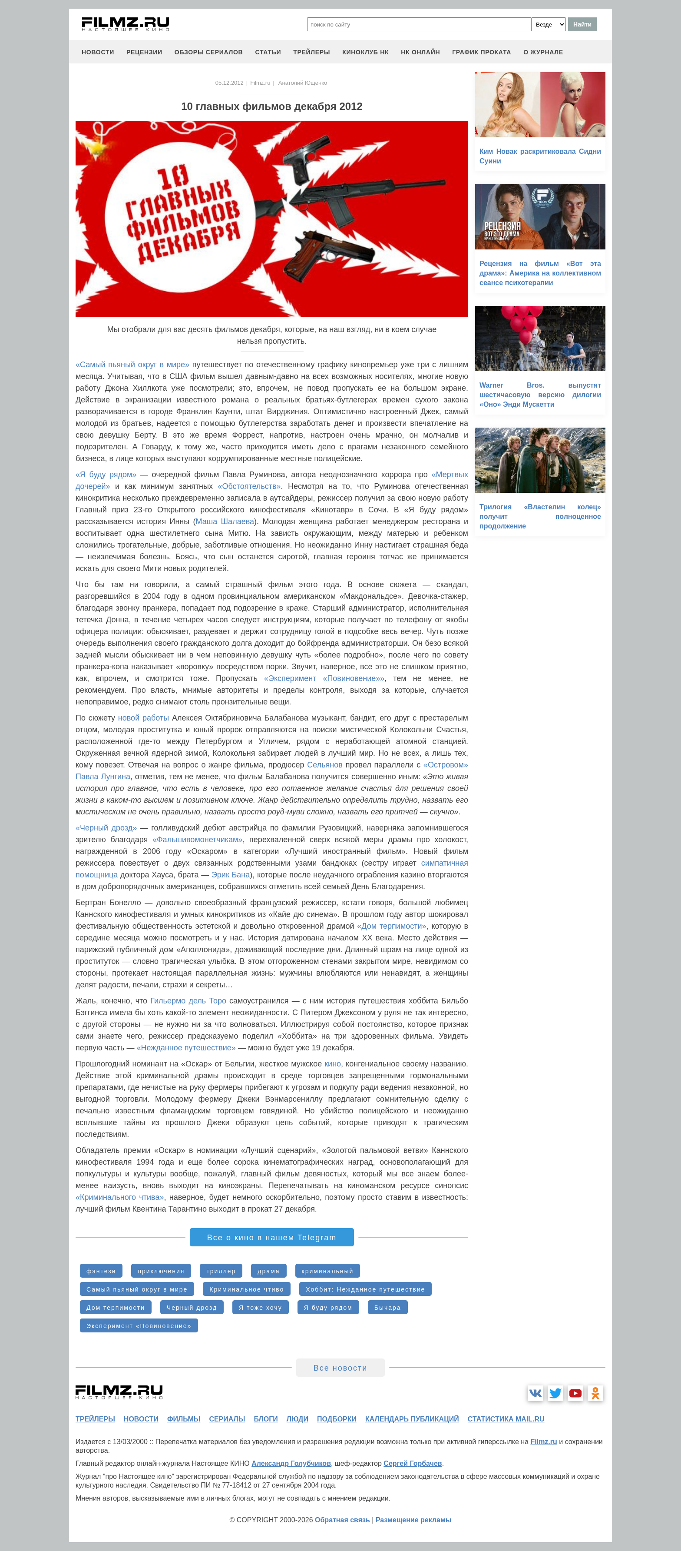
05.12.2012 (229, 83)
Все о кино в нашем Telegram (272, 1237)
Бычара (387, 1307)
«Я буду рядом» (106, 474)
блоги (266, 1419)
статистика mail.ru (506, 1419)
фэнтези (101, 1271)
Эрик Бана (231, 874)
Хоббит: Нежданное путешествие (365, 1289)
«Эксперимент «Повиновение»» (324, 678)
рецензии (144, 52)
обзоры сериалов (209, 52)
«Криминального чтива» (120, 1197)
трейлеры (311, 52)
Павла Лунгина (103, 776)
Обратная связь (342, 1520)
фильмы (183, 1419)
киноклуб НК (365, 52)
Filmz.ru (260, 83)
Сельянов (325, 765)
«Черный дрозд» (106, 828)
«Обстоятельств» (249, 486)
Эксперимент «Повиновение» (139, 1325)
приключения (161, 1271)
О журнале (543, 52)
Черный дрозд (192, 1307)
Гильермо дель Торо (188, 1000)
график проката (481, 52)
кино (332, 1063)
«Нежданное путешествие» (185, 1047)
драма (269, 1271)
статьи (268, 52)
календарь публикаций (412, 1419)
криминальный (328, 1271)
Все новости (341, 1368)
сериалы (227, 1419)
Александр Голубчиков (291, 1463)
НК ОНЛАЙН (420, 52)
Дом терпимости (115, 1307)
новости (98, 52)
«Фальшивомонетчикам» (197, 839)
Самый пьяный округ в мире (137, 1289)
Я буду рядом (328, 1307)
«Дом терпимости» (391, 926)
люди (297, 1419)
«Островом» (445, 765)
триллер (221, 1271)
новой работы (143, 718)
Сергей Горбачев (412, 1463)
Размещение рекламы (414, 1520)
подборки (337, 1419)
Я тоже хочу (260, 1307)
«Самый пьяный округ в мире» (132, 364)
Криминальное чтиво (246, 1289)
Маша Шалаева (225, 521)
